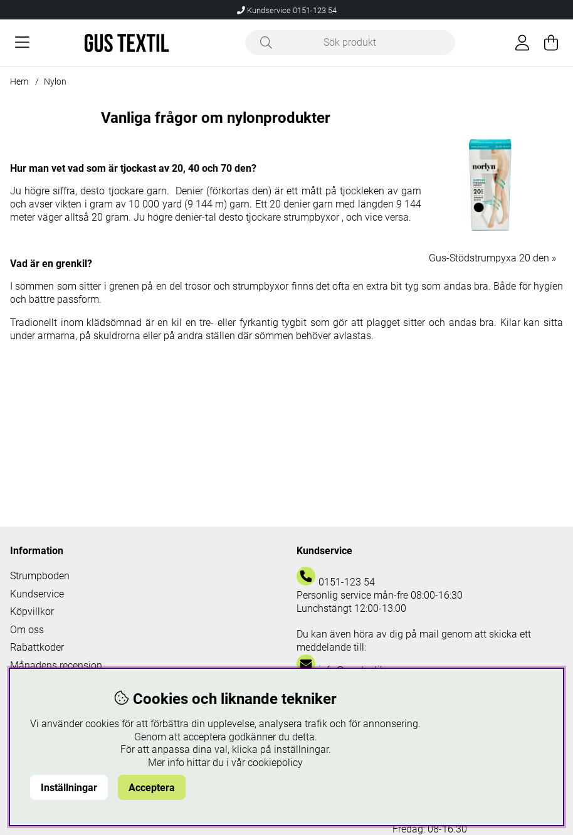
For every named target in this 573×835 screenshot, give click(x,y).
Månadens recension (56, 665)
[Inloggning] (522, 42)
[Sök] (350, 42)
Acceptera (152, 788)
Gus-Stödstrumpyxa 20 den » (492, 258)
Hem (19, 81)
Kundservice (37, 594)
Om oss (27, 630)
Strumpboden (40, 576)
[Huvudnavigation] (22, 42)
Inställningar (69, 788)
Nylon (55, 81)
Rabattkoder (37, 647)
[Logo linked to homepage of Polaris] (127, 43)
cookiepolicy (275, 763)
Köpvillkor (32, 611)
